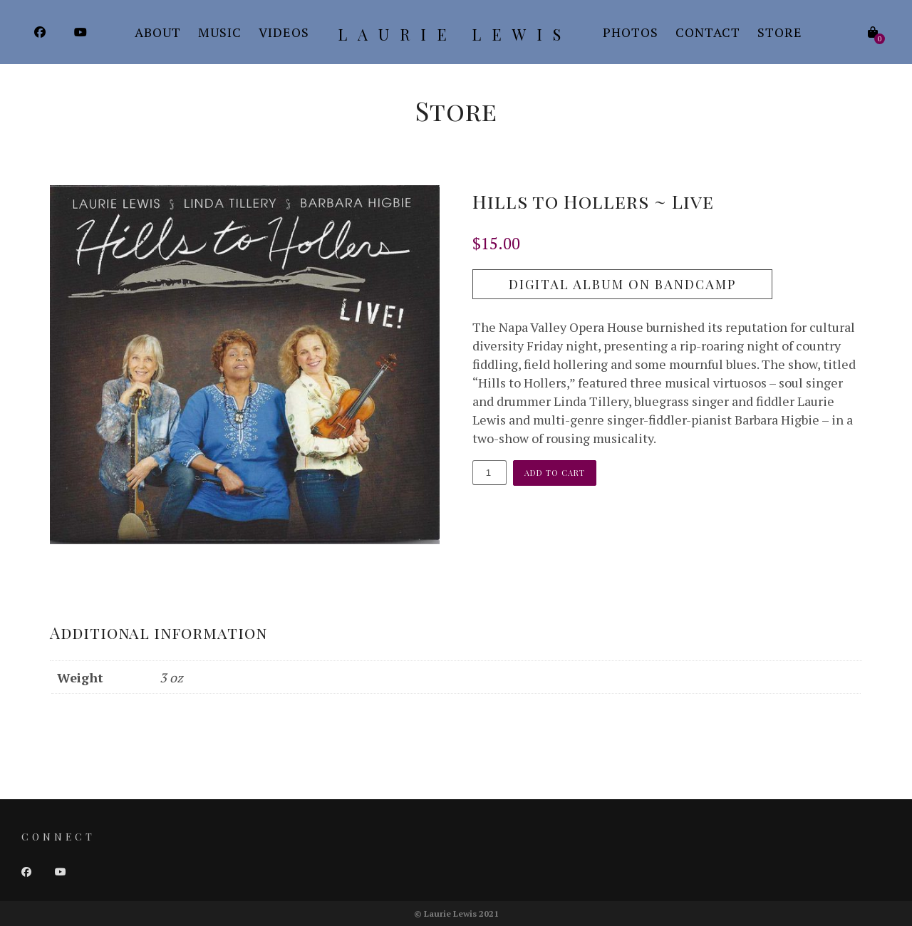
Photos (630, 32)
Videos (284, 32)
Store (779, 32)
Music (220, 32)
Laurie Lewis (454, 34)
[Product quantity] (489, 472)
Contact (707, 32)
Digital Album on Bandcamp (622, 284)
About (158, 32)
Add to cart (554, 472)
